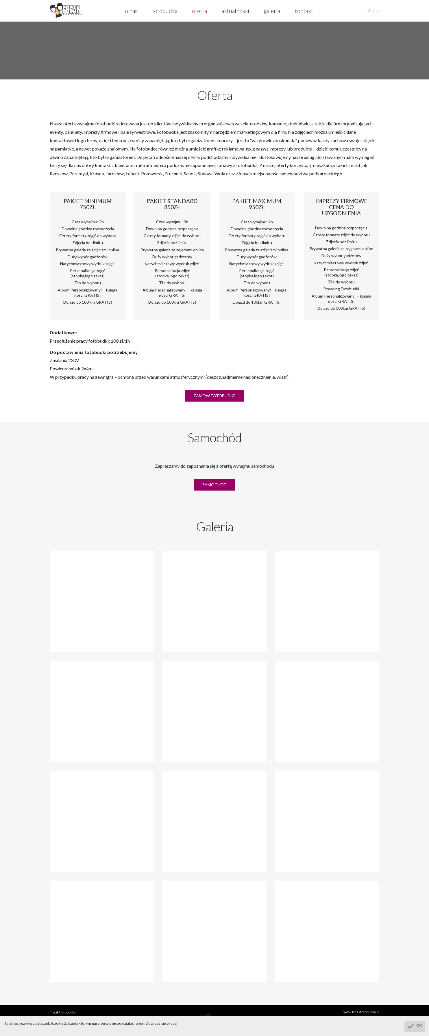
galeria (272, 10)
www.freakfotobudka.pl (361, 1012)
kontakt (304, 10)
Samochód (214, 484)
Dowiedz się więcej (161, 1023)
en (375, 10)
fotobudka (164, 10)
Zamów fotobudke (214, 395)
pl (368, 10)
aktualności (235, 10)
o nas (131, 10)
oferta (199, 10)
